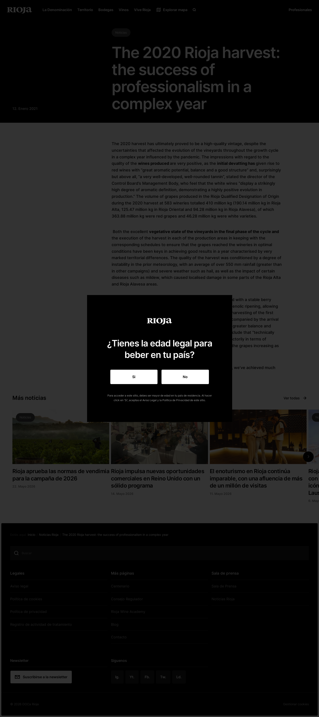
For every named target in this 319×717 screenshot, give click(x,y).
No (185, 377)
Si (133, 377)
